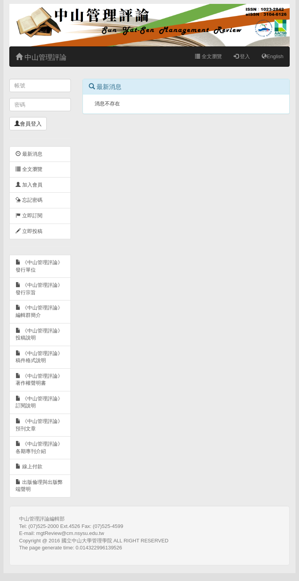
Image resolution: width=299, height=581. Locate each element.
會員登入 (28, 124)
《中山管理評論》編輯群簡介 (39, 311)
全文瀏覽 (208, 56)
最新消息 (29, 154)
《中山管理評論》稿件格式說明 (39, 357)
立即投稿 (29, 231)
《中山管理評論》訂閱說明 (39, 402)
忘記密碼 (29, 200)
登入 (242, 56)
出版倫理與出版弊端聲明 (39, 485)
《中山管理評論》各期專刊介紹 (39, 447)
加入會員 (29, 185)
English (272, 56)
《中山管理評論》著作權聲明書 (39, 379)
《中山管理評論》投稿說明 (39, 334)
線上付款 (29, 466)
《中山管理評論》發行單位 (39, 266)
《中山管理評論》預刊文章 (39, 425)
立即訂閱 (29, 216)
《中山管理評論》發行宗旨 (39, 288)
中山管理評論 (41, 57)
